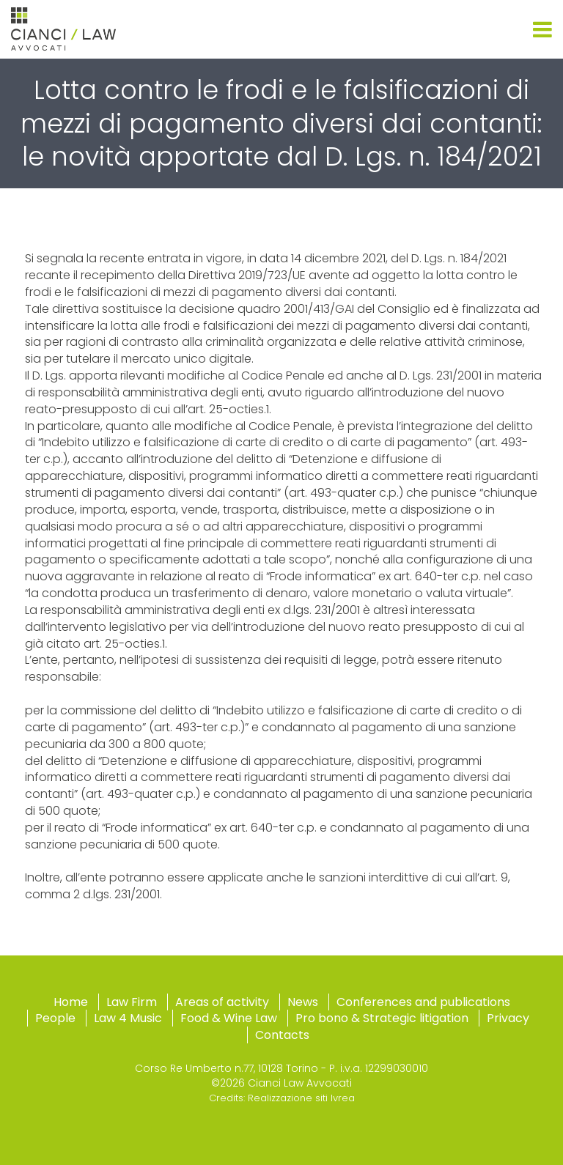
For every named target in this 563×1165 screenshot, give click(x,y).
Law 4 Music (128, 1018)
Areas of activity (222, 1002)
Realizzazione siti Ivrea (301, 1098)
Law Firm (131, 1002)
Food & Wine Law (228, 1018)
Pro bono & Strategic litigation (381, 1018)
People (55, 1018)
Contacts (282, 1035)
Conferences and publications (423, 1002)
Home (71, 1002)
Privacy (508, 1018)
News (302, 1002)
